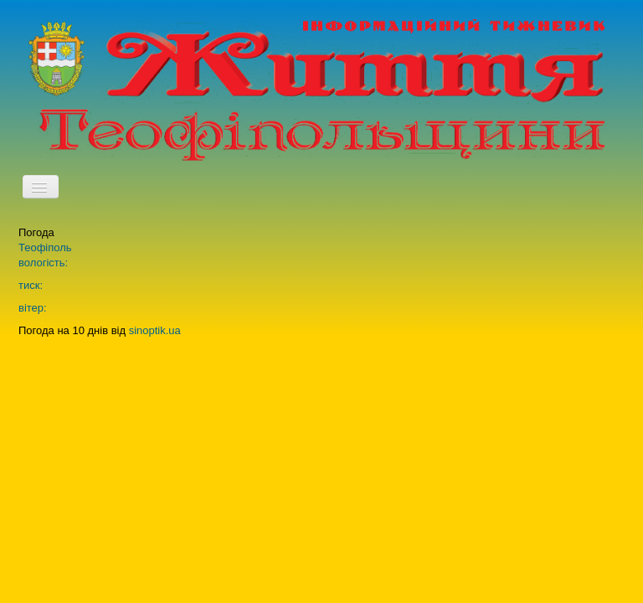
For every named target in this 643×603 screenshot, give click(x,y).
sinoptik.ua (155, 330)
